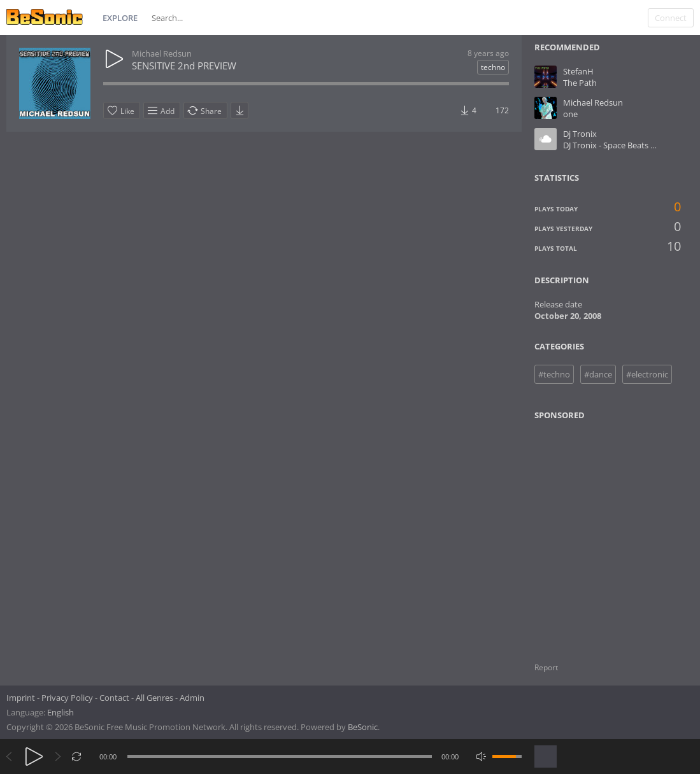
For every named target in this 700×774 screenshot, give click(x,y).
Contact (114, 697)
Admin (192, 697)
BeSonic (363, 727)
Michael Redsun (162, 53)
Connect (671, 18)
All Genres (154, 697)
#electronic (647, 374)
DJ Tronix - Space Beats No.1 (615, 145)
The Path (580, 82)
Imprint (20, 697)
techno (493, 67)
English (60, 712)
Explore (120, 18)
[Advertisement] (596, 533)
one (570, 114)
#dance (598, 374)
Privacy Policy (67, 697)
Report (546, 667)
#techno (554, 374)
